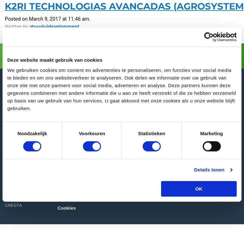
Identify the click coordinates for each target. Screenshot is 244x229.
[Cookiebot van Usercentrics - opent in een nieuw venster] (209, 37)
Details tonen (209, 169)
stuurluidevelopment (54, 26)
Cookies (67, 207)
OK (199, 188)
